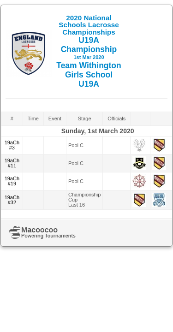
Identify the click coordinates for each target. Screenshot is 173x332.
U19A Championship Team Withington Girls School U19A (88, 51)
